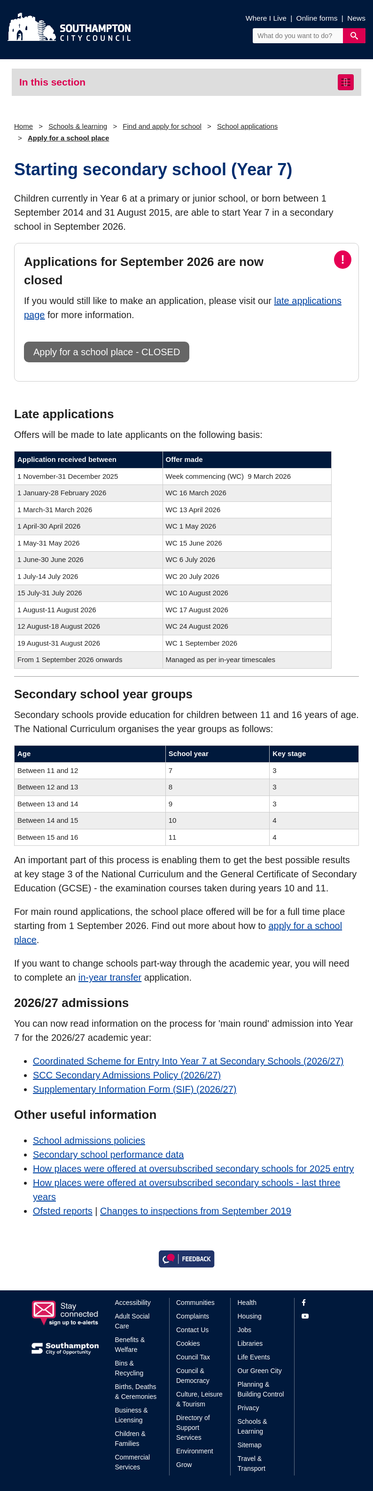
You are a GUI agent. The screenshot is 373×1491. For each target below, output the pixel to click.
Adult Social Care (132, 1321)
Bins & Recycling (129, 1368)
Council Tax (193, 1357)
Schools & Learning (252, 1426)
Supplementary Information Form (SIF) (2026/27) (135, 1089)
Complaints (192, 1316)
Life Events (254, 1357)
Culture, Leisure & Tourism (199, 1399)
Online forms (317, 18)
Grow (184, 1464)
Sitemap (250, 1445)
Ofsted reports (63, 1211)
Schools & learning (77, 126)
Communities (195, 1302)
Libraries (250, 1343)
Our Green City (260, 1370)
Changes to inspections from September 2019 (195, 1211)
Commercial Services (132, 1462)
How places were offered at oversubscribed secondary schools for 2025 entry (193, 1168)
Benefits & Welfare (130, 1344)
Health (247, 1302)
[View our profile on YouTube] (322, 1316)
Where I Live (266, 18)
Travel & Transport (251, 1463)
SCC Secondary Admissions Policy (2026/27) (127, 1075)
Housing (250, 1316)
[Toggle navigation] (346, 82)
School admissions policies (89, 1140)
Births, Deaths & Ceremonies (136, 1391)
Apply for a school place (68, 138)
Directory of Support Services (193, 1427)
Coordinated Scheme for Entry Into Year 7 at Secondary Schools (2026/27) (188, 1061)
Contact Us (192, 1330)
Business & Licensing (131, 1415)
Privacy (248, 1408)
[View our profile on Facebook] (322, 1303)
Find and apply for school (162, 126)
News (356, 18)
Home (23, 126)
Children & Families (130, 1438)
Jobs (245, 1330)
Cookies (188, 1343)
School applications (247, 126)
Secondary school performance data (108, 1154)
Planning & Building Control (261, 1389)
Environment (194, 1451)
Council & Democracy (193, 1375)
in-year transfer (110, 977)
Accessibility (133, 1302)
